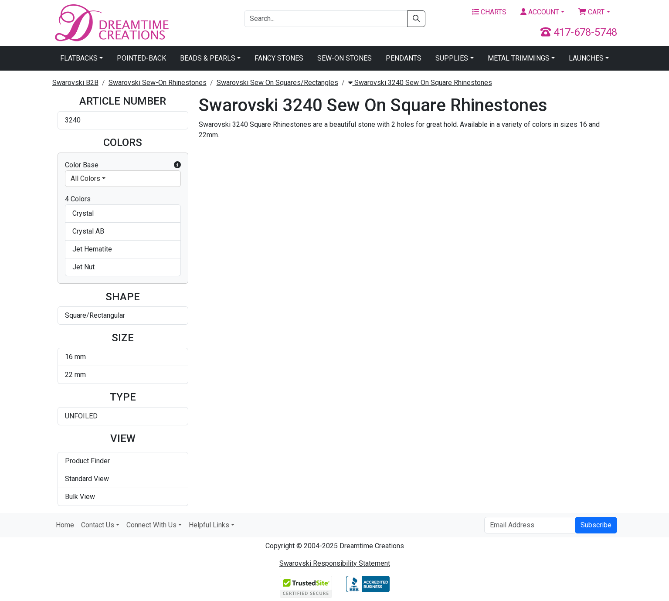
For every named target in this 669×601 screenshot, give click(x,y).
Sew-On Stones (344, 58)
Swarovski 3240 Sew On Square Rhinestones (420, 82)
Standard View (87, 479)
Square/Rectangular (95, 315)
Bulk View (80, 496)
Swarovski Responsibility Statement (334, 563)
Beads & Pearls (207, 58)
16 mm (75, 357)
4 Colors (78, 199)
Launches (586, 58)
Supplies (451, 58)
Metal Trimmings (519, 58)
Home (65, 525)
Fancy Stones (279, 58)
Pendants (403, 58)
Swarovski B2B (75, 82)
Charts (489, 12)
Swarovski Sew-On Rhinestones (158, 82)
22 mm (75, 374)
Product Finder (87, 461)
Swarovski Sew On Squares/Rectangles (277, 82)
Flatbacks (79, 58)
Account (539, 12)
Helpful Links (209, 525)
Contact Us (97, 525)
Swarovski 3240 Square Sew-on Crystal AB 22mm (244, 319)
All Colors (85, 178)
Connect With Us (151, 525)
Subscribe (596, 525)
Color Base (123, 165)
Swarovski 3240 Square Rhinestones (234, 186)
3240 (73, 120)
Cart (591, 12)
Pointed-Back (141, 58)
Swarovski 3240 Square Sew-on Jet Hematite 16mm (350, 319)
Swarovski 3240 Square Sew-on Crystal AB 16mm (562, 186)
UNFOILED (81, 416)
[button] (177, 165)
